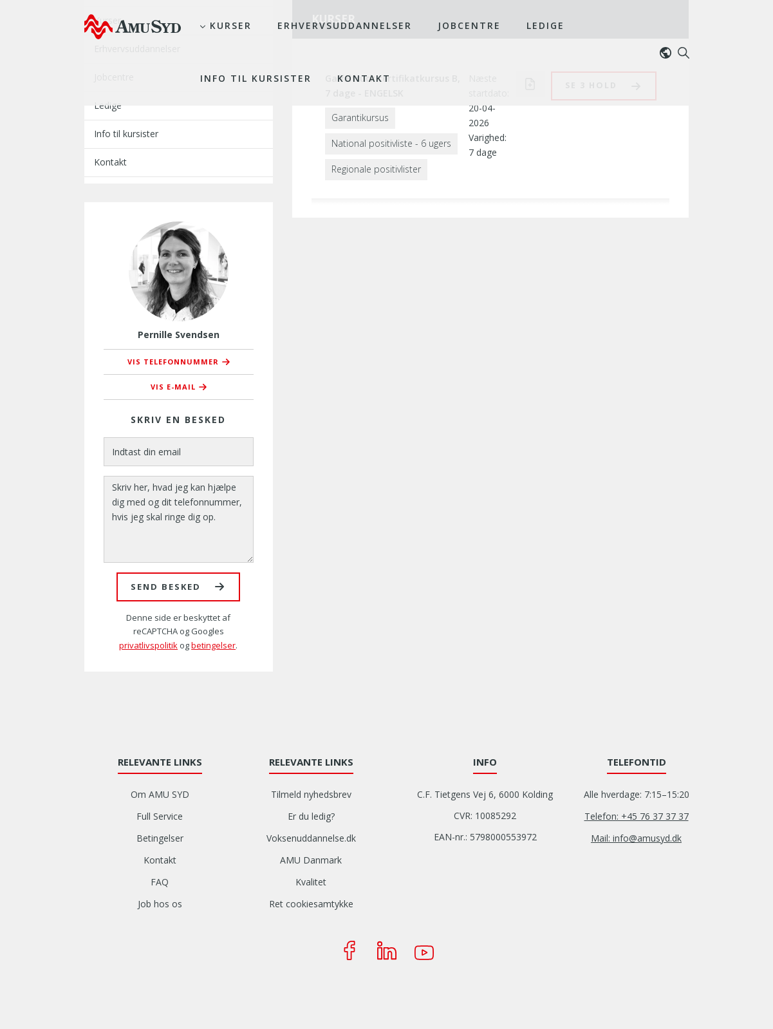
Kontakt (364, 78)
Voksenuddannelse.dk (311, 838)
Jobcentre (469, 25)
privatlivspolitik (148, 645)
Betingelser (159, 838)
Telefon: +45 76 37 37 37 (636, 816)
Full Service (159, 816)
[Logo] (132, 26)
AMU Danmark (311, 860)
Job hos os (160, 904)
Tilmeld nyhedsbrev (311, 794)
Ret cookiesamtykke (311, 904)
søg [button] (683, 53)
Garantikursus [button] (360, 117)
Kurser (231, 25)
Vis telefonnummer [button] (173, 361)
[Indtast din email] (179, 451)
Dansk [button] (669, 53)
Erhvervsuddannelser (344, 25)
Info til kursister (256, 78)
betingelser (213, 645)
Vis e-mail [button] (173, 387)
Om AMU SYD (160, 794)
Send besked (166, 586)
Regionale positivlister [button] (376, 169)
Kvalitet (310, 882)
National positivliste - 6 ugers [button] (391, 143)
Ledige (545, 25)
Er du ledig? (311, 816)
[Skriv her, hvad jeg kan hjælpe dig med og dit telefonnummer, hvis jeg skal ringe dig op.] (179, 519)
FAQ (160, 882)
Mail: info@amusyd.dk (636, 838)
